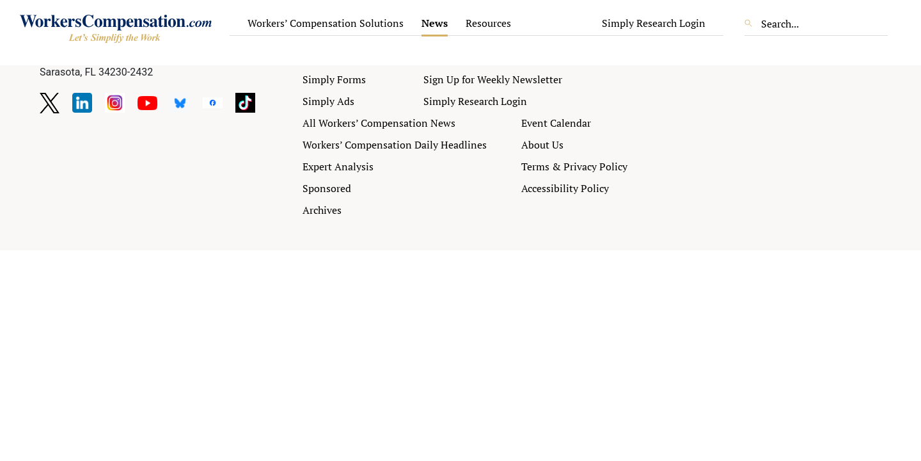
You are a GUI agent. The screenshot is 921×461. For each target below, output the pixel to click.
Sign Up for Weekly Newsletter (492, 79)
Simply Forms (334, 79)
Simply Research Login (653, 23)
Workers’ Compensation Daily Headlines (395, 145)
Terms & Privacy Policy (574, 166)
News (434, 23)
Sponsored (327, 188)
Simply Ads (328, 101)
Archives (322, 210)
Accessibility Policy (565, 188)
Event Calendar (556, 123)
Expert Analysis (338, 166)
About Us (542, 145)
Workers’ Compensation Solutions (326, 23)
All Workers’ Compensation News (379, 123)
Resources (488, 23)
